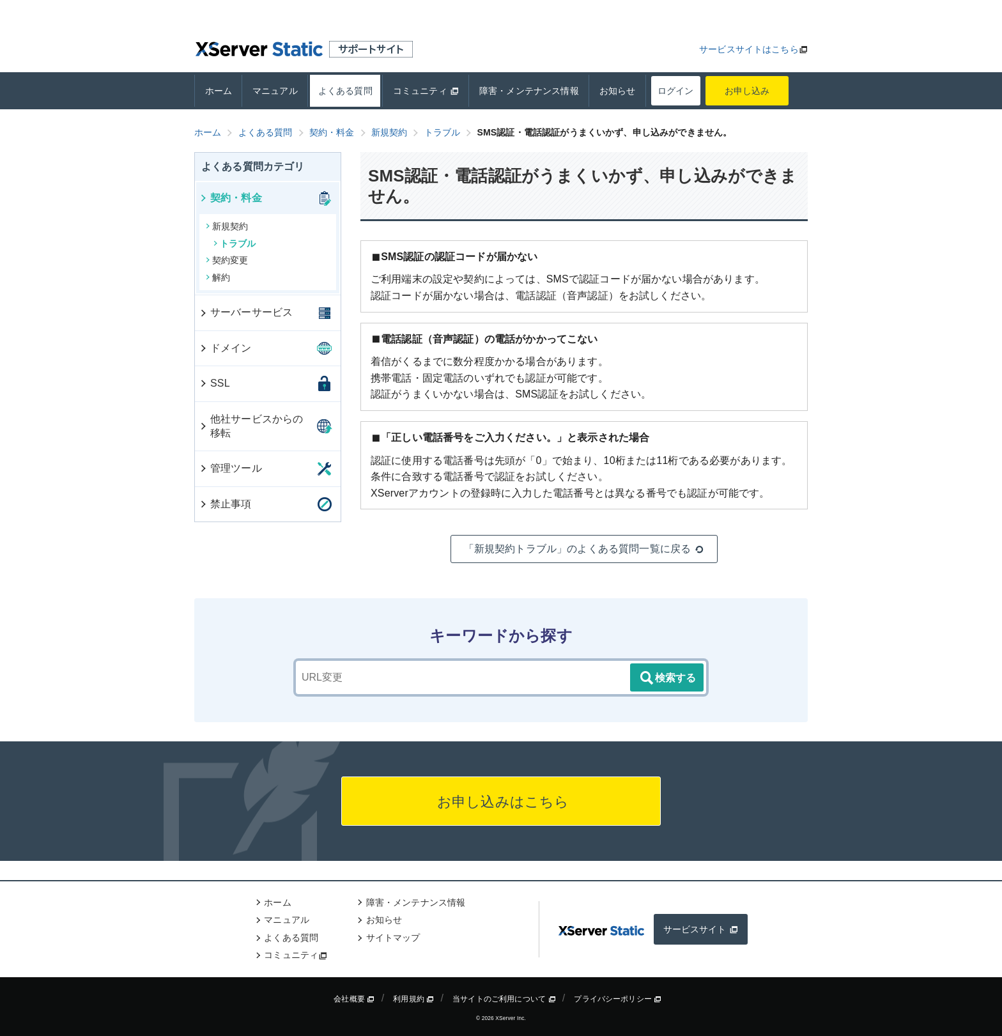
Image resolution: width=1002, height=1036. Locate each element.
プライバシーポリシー (617, 998)
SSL (214, 383)
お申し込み (747, 91)
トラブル (234, 243)
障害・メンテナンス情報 (529, 91)
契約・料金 (230, 197)
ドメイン (225, 348)
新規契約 (227, 226)
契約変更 (227, 260)
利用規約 (413, 998)
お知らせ (617, 91)
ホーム (218, 91)
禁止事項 (225, 504)
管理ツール (230, 468)
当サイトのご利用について (504, 998)
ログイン (676, 91)
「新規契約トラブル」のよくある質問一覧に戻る (584, 549)
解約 (218, 277)
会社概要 (354, 998)
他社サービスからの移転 (251, 426)
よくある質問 (345, 91)
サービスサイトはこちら (749, 49)
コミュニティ (426, 91)
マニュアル (275, 91)
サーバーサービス (246, 312)
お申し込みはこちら (501, 802)
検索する (667, 678)
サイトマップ (393, 937)
